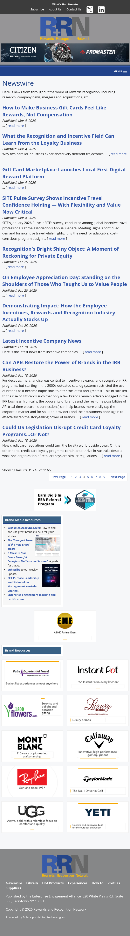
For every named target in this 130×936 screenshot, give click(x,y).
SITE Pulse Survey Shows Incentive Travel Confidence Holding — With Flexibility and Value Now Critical (61, 204)
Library (32, 883)
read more (16, 125)
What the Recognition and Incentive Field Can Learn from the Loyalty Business (58, 139)
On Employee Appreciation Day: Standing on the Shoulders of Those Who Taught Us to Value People (64, 281)
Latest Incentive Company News (41, 340)
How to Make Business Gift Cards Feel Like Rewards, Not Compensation (54, 111)
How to (97, 883)
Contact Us (74, 9)
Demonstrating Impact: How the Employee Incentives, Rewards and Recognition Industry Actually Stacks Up (58, 312)
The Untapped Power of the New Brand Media (21, 544)
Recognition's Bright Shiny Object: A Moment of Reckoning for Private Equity (60, 252)
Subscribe (37, 9)
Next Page (117, 477)
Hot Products (53, 883)
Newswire (14, 883)
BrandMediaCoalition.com (24, 528)
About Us (55, 9)
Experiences (78, 883)
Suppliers (13, 888)
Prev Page (59, 477)
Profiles (114, 883)
